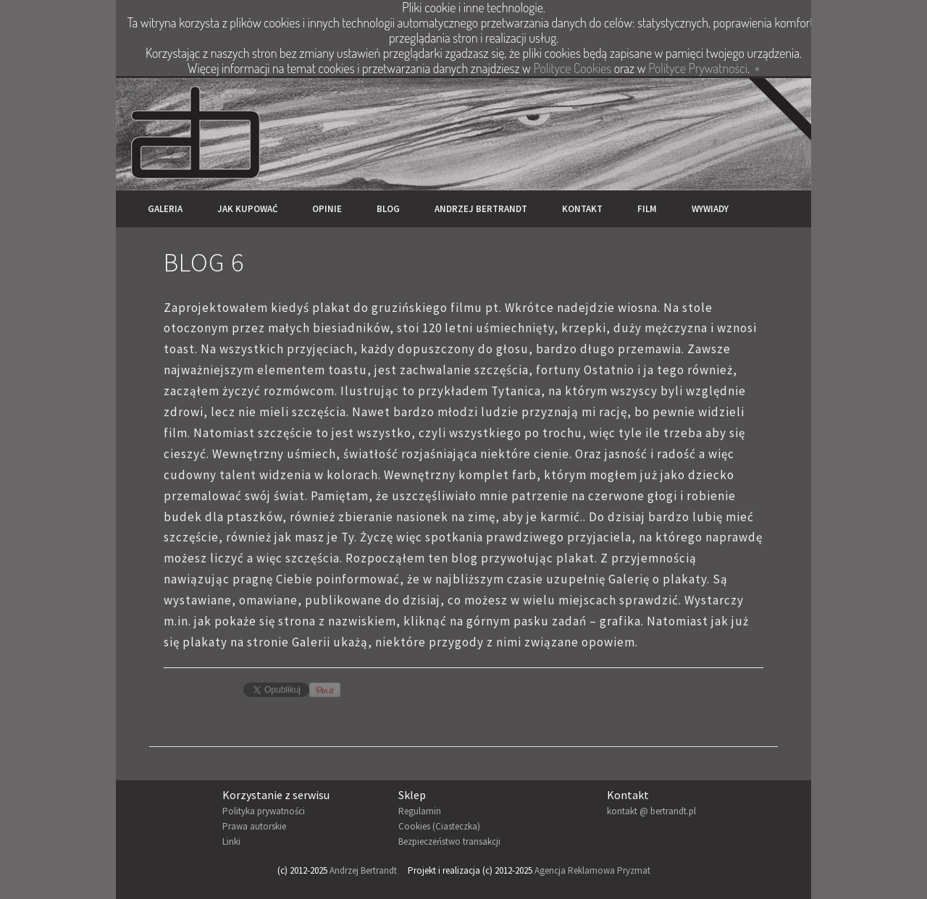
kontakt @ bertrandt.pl (651, 811)
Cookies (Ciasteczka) (439, 826)
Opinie (327, 209)
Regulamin (419, 811)
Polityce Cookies (572, 68)
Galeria (165, 209)
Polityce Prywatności (697, 68)
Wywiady (710, 209)
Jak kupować (247, 209)
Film (647, 209)
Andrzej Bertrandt (481, 209)
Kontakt (582, 209)
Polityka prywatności (263, 811)
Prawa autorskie (254, 826)
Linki (231, 841)
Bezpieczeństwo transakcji (449, 841)
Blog (388, 209)
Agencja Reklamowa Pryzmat (592, 870)
